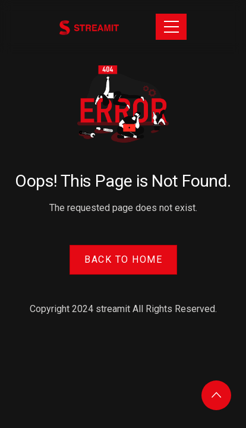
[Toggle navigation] (171, 27)
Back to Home (123, 259)
